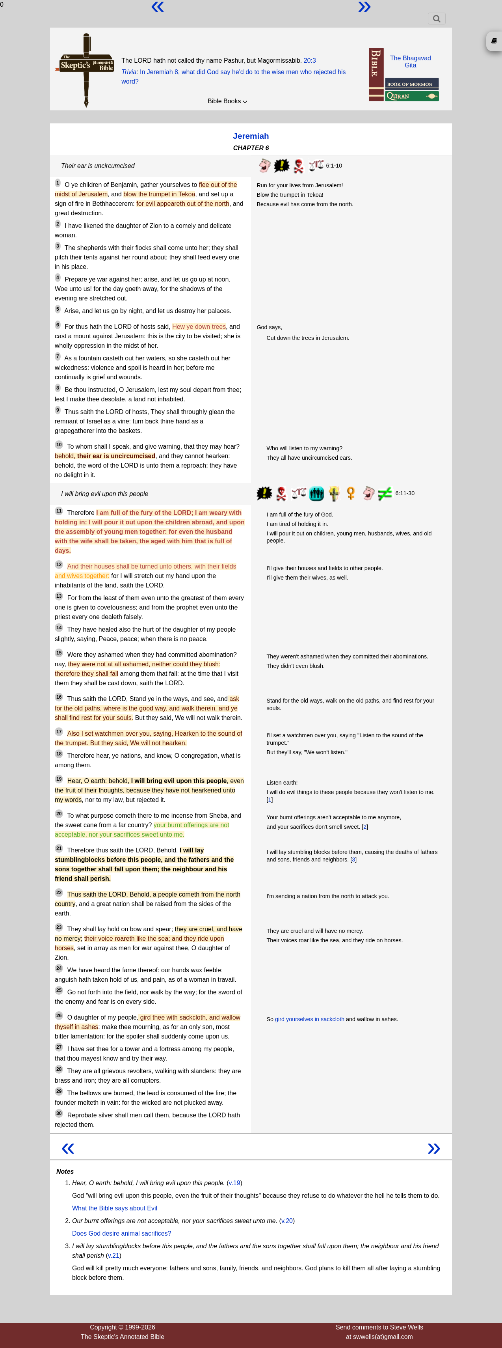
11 (58, 511)
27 (58, 1047)
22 (58, 892)
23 (58, 927)
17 (58, 732)
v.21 (113, 1255)
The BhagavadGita (410, 62)
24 (58, 968)
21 (58, 848)
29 (58, 1091)
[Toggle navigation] (437, 18)
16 (58, 697)
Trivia (128, 72)
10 (58, 444)
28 (58, 1069)
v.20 (287, 1220)
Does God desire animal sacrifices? (121, 1233)
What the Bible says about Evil (114, 1208)
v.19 (234, 1183)
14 (58, 627)
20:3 (310, 60)
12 (58, 564)
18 (58, 754)
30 (58, 1113)
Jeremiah (251, 135)
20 (58, 814)
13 (58, 596)
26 (58, 1015)
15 (58, 653)
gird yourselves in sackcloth (309, 1019)
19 (58, 779)
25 (58, 990)
